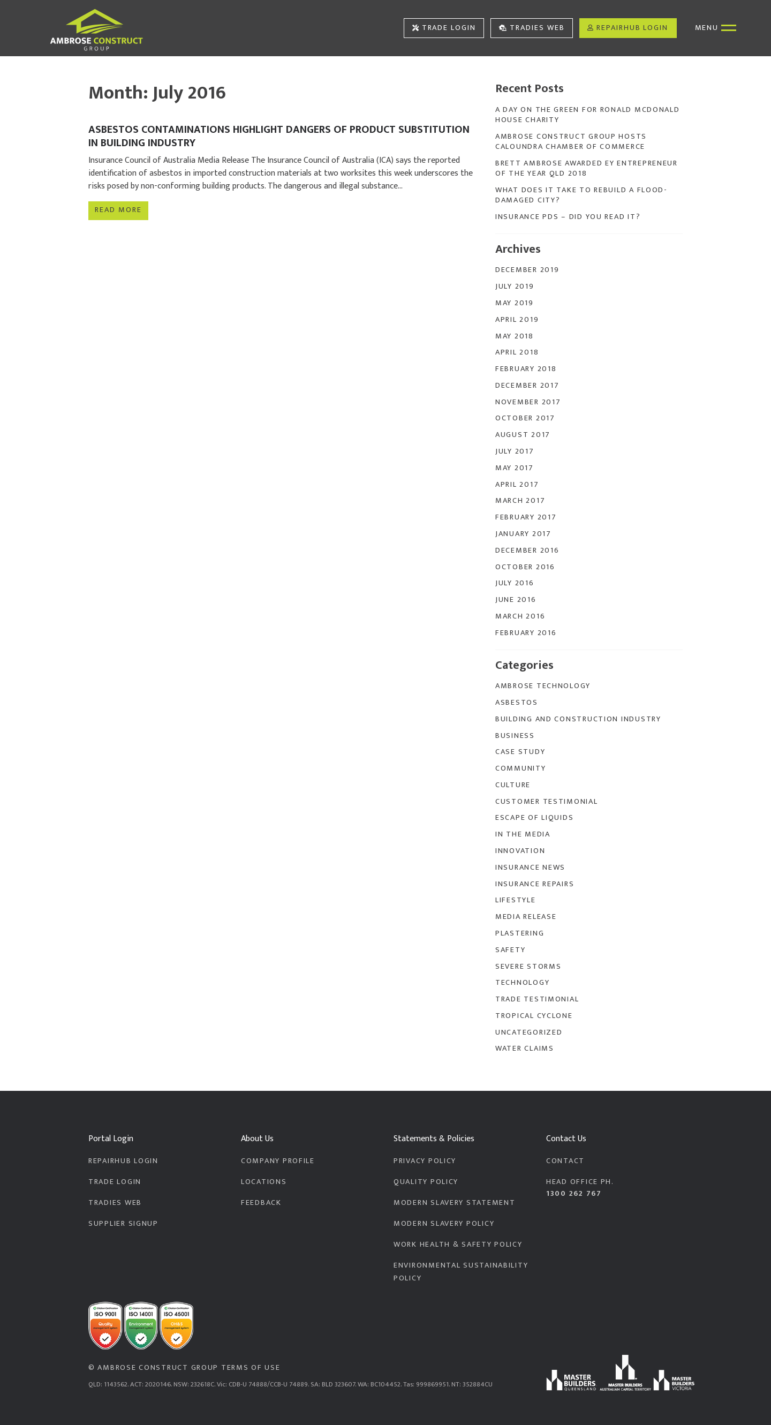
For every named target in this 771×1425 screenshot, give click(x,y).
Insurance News (530, 867)
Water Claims (524, 1048)
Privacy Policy (425, 1161)
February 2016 (525, 633)
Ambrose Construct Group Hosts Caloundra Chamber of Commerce (571, 141)
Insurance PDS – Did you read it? (567, 216)
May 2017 (514, 468)
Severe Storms (528, 966)
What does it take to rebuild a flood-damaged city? (581, 195)
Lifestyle (515, 900)
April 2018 (517, 352)
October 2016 (525, 567)
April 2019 (517, 319)
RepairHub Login (627, 27)
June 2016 (515, 599)
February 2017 (525, 517)
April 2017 (517, 484)
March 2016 (520, 616)
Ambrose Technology (543, 686)
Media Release (525, 916)
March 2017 (520, 500)
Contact (565, 1161)
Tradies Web (532, 27)
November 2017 (528, 402)
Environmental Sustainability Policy (461, 1272)
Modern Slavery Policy (444, 1223)
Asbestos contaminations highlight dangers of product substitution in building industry (279, 136)
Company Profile (278, 1161)
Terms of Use (251, 1367)
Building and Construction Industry (578, 719)
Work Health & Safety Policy (458, 1244)
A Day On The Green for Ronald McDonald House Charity (587, 114)
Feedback (261, 1202)
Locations (264, 1181)
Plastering (519, 933)
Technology (522, 982)
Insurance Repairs (534, 884)
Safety (510, 950)
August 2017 (522, 434)
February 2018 (525, 369)
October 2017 (525, 418)
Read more (118, 208)
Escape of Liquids (534, 817)
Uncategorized (528, 1032)
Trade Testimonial (537, 999)
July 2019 (514, 286)
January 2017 (523, 533)
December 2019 (527, 269)
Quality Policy (426, 1181)
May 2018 (514, 336)
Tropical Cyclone (534, 1015)
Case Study (520, 751)
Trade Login (444, 27)
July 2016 (514, 583)
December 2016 (527, 550)
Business (515, 735)
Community (520, 768)
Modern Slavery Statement (454, 1202)
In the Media (522, 834)
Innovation (520, 851)
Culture (513, 785)
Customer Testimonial (546, 801)
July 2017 (514, 451)
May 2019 (514, 303)
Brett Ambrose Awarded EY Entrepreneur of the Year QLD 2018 (586, 168)
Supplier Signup (123, 1223)
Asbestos (516, 702)
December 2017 (527, 385)
